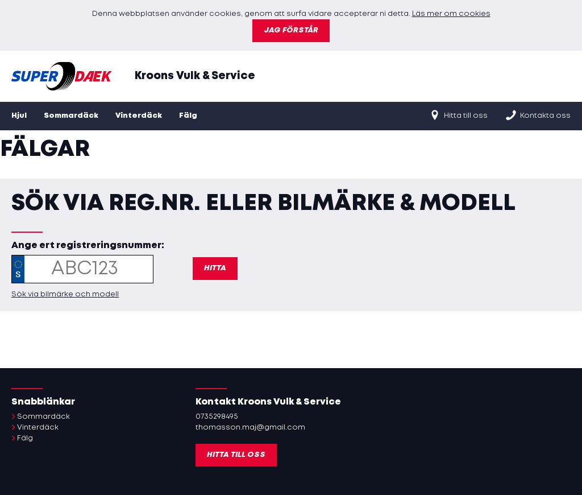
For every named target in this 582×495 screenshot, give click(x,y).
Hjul (19, 116)
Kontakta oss (538, 115)
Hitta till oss (458, 115)
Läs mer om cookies (451, 14)
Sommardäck (71, 116)
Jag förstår (291, 30)
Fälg (188, 116)
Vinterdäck (138, 116)
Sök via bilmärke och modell (65, 294)
